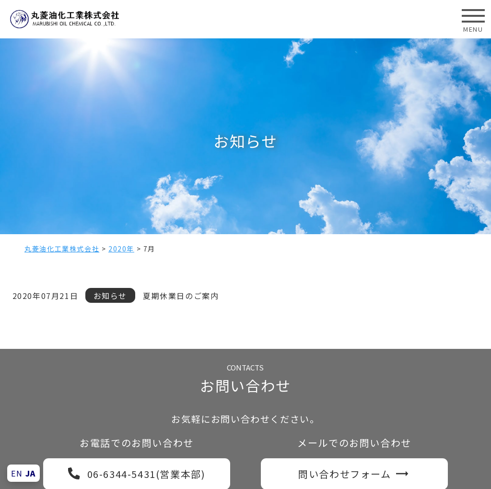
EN (17, 473)
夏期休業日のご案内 (181, 295)
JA (30, 473)
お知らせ (110, 295)
